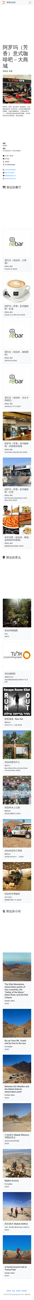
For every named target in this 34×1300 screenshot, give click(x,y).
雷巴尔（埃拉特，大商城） (15, 261)
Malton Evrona (12, 1180)
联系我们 (24, 1291)
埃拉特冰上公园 (12, 807)
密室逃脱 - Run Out (14, 719)
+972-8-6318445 (10, 170)
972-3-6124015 (10, 173)
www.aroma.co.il (10, 178)
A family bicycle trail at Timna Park (16, 1268)
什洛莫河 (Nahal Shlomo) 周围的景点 (17, 1136)
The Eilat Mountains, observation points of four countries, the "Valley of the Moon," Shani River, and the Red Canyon (16, 991)
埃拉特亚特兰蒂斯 (13, 850)
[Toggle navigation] (30, 2)
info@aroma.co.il (10, 175)
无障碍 (18, 1291)
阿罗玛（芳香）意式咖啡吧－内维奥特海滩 (17, 444)
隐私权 (9, 1291)
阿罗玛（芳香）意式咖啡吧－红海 (17, 307)
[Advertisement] (17, 26)
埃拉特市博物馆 (12, 894)
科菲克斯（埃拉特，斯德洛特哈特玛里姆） (17, 538)
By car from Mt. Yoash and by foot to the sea (15, 1042)
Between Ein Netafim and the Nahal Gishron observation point (17, 1089)
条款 (13, 1291)
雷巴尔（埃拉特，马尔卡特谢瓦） (17, 399)
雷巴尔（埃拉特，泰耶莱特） (17, 353)
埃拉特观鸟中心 (12, 762)
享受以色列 (11, 2)
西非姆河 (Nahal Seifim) (16, 1224)
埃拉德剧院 (10, 673)
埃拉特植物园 (11, 630)
